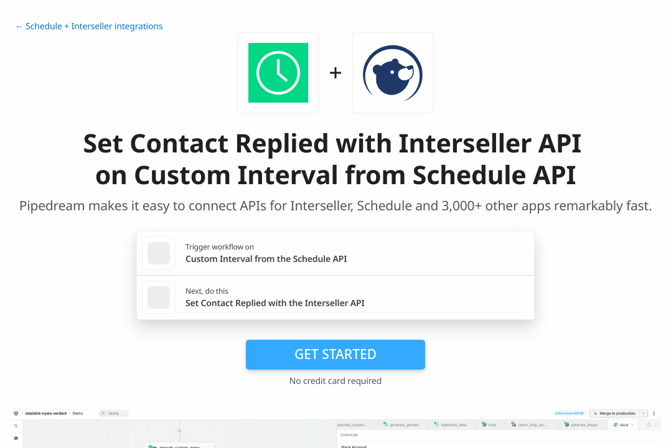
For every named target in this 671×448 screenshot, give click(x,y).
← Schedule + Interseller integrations (88, 26)
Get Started (335, 354)
